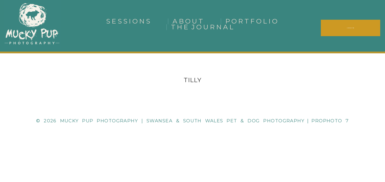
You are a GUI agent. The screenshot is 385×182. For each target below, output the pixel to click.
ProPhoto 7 (330, 121)
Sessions (129, 21)
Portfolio (252, 21)
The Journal (203, 27)
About (189, 21)
